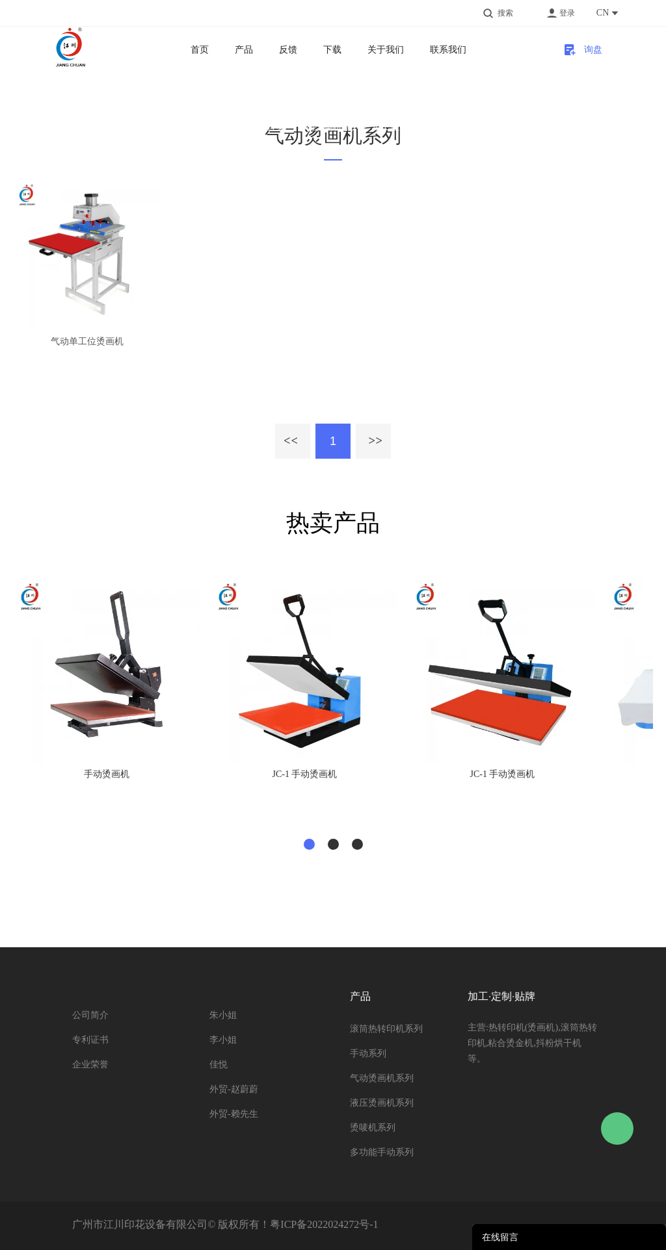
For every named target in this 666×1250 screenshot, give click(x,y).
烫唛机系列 (372, 1127)
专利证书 (90, 1040)
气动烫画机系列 (328, 126)
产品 (244, 49)
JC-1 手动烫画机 (305, 774)
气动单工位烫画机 (87, 341)
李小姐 (223, 1040)
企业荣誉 (90, 1064)
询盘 (593, 49)
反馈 (288, 49)
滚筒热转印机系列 (386, 1029)
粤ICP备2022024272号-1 (324, 1224)
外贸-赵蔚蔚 (233, 1089)
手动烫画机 (106, 774)
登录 (567, 13)
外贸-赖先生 (233, 1114)
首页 (200, 49)
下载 (332, 49)
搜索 (505, 13)
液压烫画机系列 (382, 1103)
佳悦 (218, 1064)
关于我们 (385, 49)
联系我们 (448, 49)
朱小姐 (223, 1015)
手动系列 (368, 1053)
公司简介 (90, 1015)
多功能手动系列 (382, 1152)
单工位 (385, 126)
